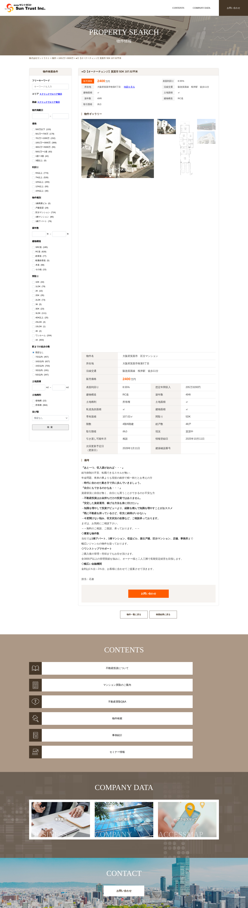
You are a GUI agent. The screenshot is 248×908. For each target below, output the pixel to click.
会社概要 (116, 774)
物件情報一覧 (102, 879)
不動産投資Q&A (132, 887)
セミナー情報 (169, 883)
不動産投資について (134, 879)
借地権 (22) (40, 400)
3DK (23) (39, 309)
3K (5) (38, 304)
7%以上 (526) (41, 177)
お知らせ (167, 879)
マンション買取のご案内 (136, 883)
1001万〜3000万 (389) (45, 142)
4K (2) (38, 331)
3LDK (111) (40, 313)
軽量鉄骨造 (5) (42, 260)
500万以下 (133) (43, 129)
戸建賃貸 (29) (41, 208)
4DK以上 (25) (41, 317)
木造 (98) (39, 265)
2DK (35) (39, 295)
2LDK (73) (40, 300)
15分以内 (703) (42, 366)
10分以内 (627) (42, 361)
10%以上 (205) (42, 182)
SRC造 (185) (41, 247)
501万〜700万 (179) (44, 134)
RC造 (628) (40, 251)
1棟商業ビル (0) (42, 203)
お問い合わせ (233, 8)
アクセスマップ (186, 774)
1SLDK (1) (40, 326)
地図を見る (129, 87)
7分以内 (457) (42, 357)
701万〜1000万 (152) (45, 138)
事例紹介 (100, 883)
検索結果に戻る (163, 614)
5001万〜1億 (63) (43, 151)
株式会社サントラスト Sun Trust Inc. (54, 872)
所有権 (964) (41, 405)
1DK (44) (39, 282)
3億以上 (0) (40, 160)
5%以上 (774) (41, 173)
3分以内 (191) (42, 370)
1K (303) (39, 340)
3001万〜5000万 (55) (45, 147)
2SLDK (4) (40, 322)
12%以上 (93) (41, 186)
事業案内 (49, 774)
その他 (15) (40, 269)
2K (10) (39, 291)
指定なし (39, 352)
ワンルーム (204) (43, 335)
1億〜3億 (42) (42, 156)
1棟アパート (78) (43, 221)
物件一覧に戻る (134, 614)
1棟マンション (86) (44, 217)
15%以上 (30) (41, 191)
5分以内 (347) (42, 374)
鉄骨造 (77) (40, 256)
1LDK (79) (40, 286)
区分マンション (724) (45, 212)
